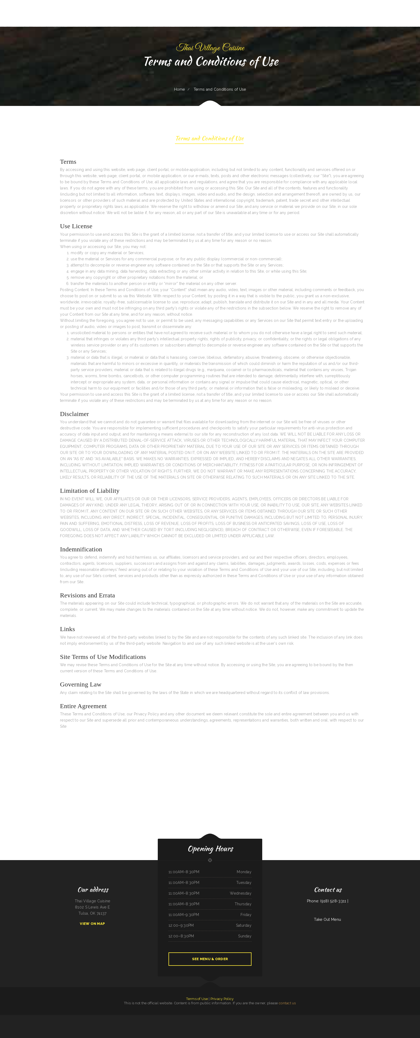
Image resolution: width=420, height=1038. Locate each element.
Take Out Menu (327, 919)
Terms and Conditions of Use (209, 139)
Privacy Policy (222, 999)
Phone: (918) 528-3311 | (327, 901)
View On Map (92, 924)
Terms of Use (197, 999)
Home (179, 89)
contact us (287, 1003)
